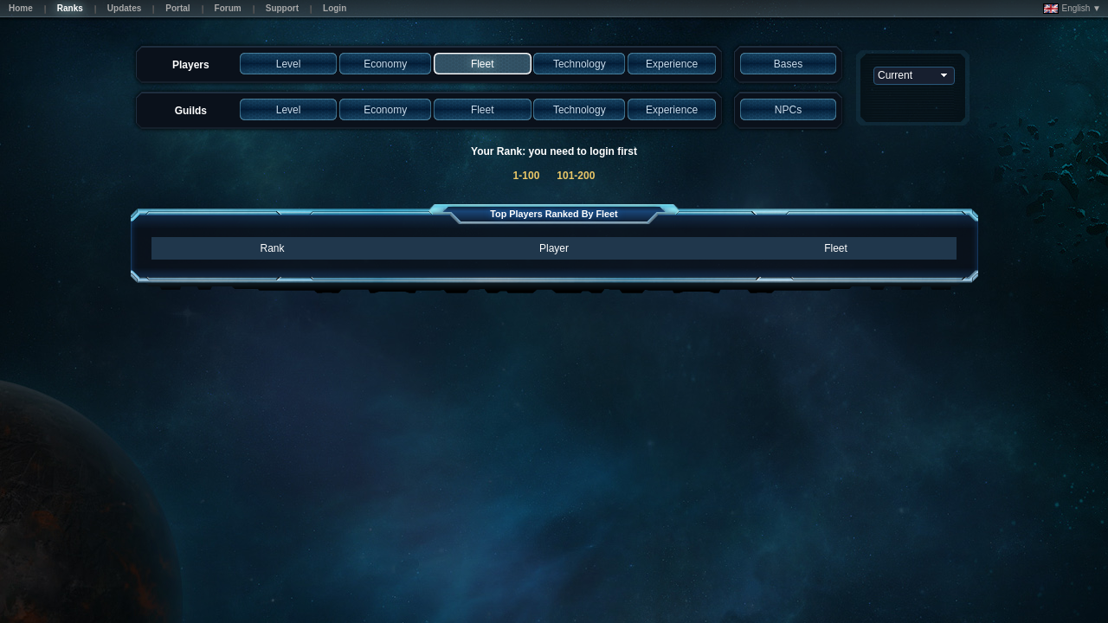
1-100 (526, 176)
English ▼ (1072, 8)
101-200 (576, 176)
